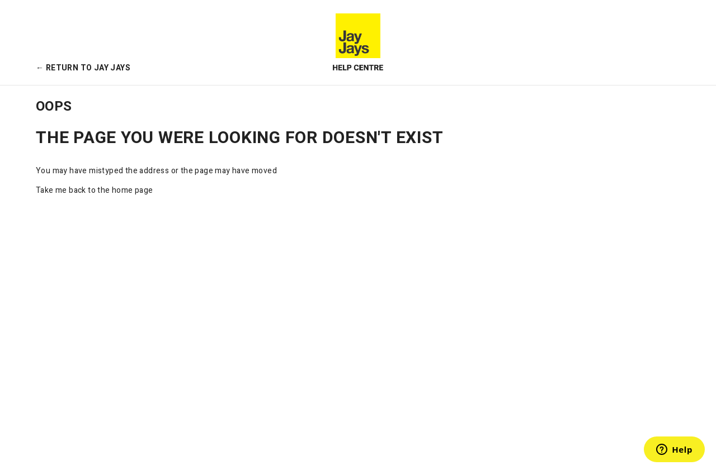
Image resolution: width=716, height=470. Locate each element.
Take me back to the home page (94, 190)
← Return (83, 68)
